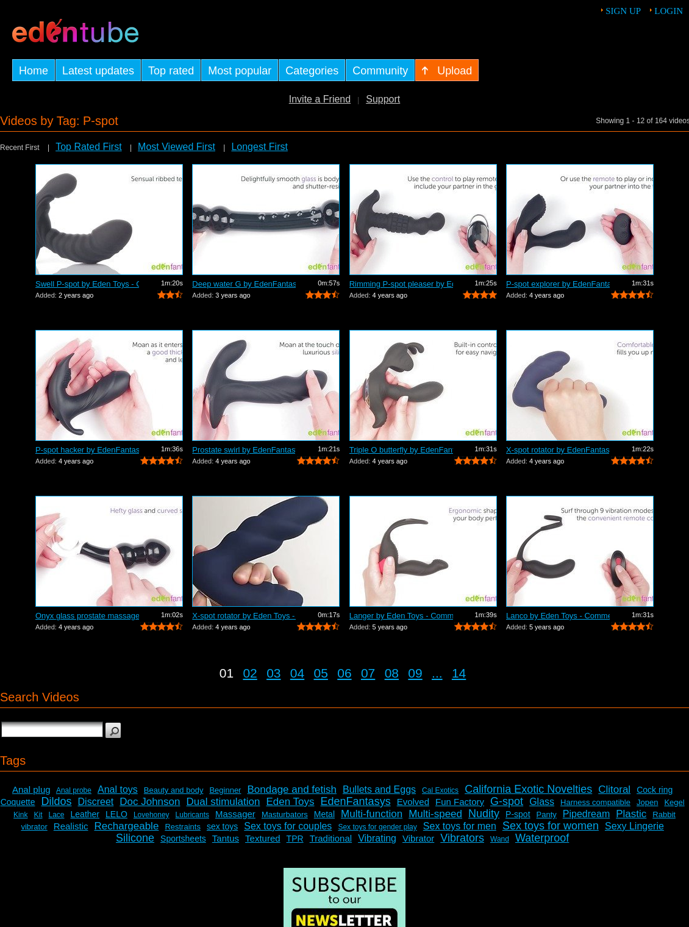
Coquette (18, 802)
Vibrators (462, 838)
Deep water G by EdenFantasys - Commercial (244, 283)
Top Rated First (88, 146)
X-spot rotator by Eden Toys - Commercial (244, 615)
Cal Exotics (440, 790)
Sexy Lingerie (634, 826)
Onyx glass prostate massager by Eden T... (87, 615)
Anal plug (31, 789)
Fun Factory (459, 801)
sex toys (222, 826)
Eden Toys (290, 801)
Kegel (674, 802)
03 (273, 673)
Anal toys (118, 789)
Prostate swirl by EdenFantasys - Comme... (244, 449)
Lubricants (192, 815)
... (437, 673)
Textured (262, 838)
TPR (295, 838)
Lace (57, 815)
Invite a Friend (320, 99)
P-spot (517, 814)
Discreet (96, 801)
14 (459, 673)
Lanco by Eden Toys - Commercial (558, 615)
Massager (235, 814)
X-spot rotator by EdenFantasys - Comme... (558, 449)
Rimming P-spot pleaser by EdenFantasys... (401, 283)
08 (392, 673)
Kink (20, 815)
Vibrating (377, 838)
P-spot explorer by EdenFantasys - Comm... (558, 283)
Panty (547, 814)
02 (250, 673)
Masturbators (285, 814)
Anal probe (73, 790)
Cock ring (655, 790)
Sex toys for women (550, 826)
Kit (38, 815)
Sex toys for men (459, 826)
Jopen (647, 802)
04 (297, 673)
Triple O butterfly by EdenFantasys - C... (401, 449)
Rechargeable (127, 826)
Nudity (483, 813)
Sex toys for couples (288, 826)
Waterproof (542, 838)
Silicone (135, 838)
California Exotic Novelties (528, 789)
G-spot (506, 801)
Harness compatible (595, 802)
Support (383, 99)
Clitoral (614, 789)
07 (368, 673)
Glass (541, 801)
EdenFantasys (356, 801)
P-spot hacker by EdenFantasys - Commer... (87, 449)
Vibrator (418, 838)
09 (415, 673)
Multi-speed (435, 814)
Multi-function (371, 814)
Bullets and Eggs (379, 789)
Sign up (623, 11)
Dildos (56, 801)
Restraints (183, 826)
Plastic (631, 814)
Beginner (225, 790)
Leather (85, 814)
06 (344, 673)
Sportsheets (183, 838)
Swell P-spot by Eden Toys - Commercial (87, 283)
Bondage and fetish (292, 789)
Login (668, 11)
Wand (499, 839)
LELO (116, 814)
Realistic (71, 826)
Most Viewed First (176, 146)
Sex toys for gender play (377, 827)
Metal (324, 814)
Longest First (259, 146)
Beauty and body (174, 790)
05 (321, 673)
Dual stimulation (223, 801)
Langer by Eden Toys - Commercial (401, 615)
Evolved (413, 801)
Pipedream (586, 814)
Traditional (331, 838)
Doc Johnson (150, 801)
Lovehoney (152, 815)
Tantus (225, 838)
